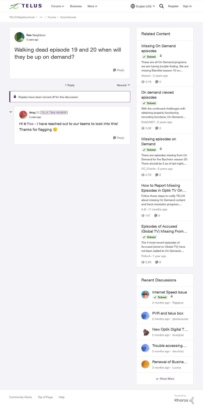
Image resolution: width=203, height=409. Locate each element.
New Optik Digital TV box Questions (169, 329)
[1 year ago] (158, 256)
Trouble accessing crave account (167, 345)
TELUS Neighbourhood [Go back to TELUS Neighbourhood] (21, 17)
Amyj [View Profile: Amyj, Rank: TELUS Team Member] (32, 112)
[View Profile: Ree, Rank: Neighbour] (19, 37)
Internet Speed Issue (169, 292)
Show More (165, 378)
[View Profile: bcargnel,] (145, 332)
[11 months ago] (157, 209)
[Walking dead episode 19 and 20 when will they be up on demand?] (35, 117)
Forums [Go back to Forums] (52, 17)
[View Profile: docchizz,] (145, 348)
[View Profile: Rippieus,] (145, 295)
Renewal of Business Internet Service (170, 362)
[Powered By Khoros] (184, 399)
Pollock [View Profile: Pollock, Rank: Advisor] (145, 256)
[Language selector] (143, 6)
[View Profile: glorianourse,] (145, 316)
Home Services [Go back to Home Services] (68, 17)
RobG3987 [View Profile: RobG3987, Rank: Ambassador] (148, 122)
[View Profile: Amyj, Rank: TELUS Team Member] (23, 115)
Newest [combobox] (123, 85)
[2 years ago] (160, 75)
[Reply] (118, 70)
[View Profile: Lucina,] (145, 364)
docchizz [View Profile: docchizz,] (178, 351)
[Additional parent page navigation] (41, 17)
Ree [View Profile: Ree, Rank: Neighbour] (29, 35)
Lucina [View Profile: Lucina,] (176, 367)
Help (61, 397)
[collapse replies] (10, 112)
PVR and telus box (167, 313)
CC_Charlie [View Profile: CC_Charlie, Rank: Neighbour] (148, 168)
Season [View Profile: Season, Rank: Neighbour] (146, 75)
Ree (30, 123)
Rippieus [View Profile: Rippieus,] (177, 302)
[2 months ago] (160, 302)
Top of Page (45, 397)
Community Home (20, 397)
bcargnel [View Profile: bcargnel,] (178, 335)
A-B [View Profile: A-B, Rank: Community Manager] (143, 209)
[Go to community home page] (26, 6)
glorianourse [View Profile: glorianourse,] (180, 318)
